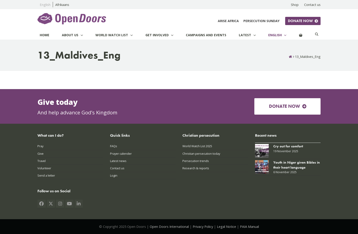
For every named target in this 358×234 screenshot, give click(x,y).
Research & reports (195, 168)
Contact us (117, 168)
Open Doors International (169, 226)
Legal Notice (226, 226)
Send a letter (46, 175)
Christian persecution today (201, 154)
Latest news (118, 161)
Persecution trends (195, 161)
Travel (41, 161)
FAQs (113, 146)
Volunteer (44, 168)
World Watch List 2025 (197, 146)
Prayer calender (121, 154)
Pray (40, 146)
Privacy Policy (203, 226)
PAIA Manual (249, 226)
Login (113, 175)
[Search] (317, 35)
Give (40, 154)
